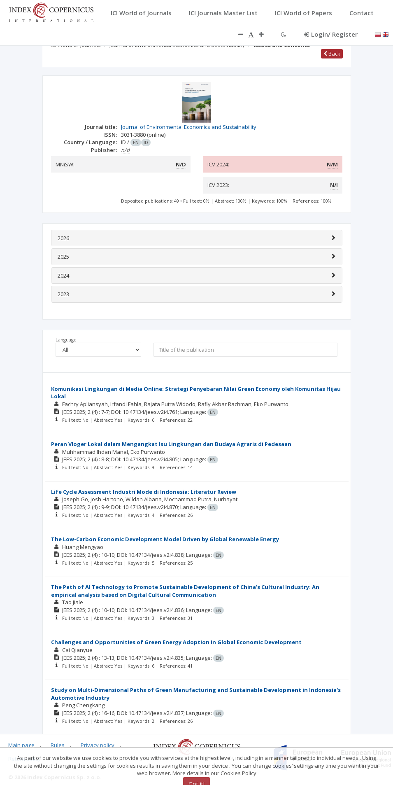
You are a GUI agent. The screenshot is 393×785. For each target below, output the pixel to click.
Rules (58, 745)
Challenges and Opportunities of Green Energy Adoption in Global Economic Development (176, 642)
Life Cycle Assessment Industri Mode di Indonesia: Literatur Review (143, 491)
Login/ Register (331, 34)
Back (331, 53)
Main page (21, 745)
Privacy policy (97, 745)
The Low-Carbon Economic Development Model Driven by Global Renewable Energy (165, 539)
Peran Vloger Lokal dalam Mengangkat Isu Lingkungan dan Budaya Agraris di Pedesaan (171, 444)
